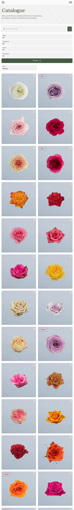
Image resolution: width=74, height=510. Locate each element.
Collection (37, 43)
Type (37, 37)
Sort (19, 68)
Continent (37, 55)
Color (37, 49)
